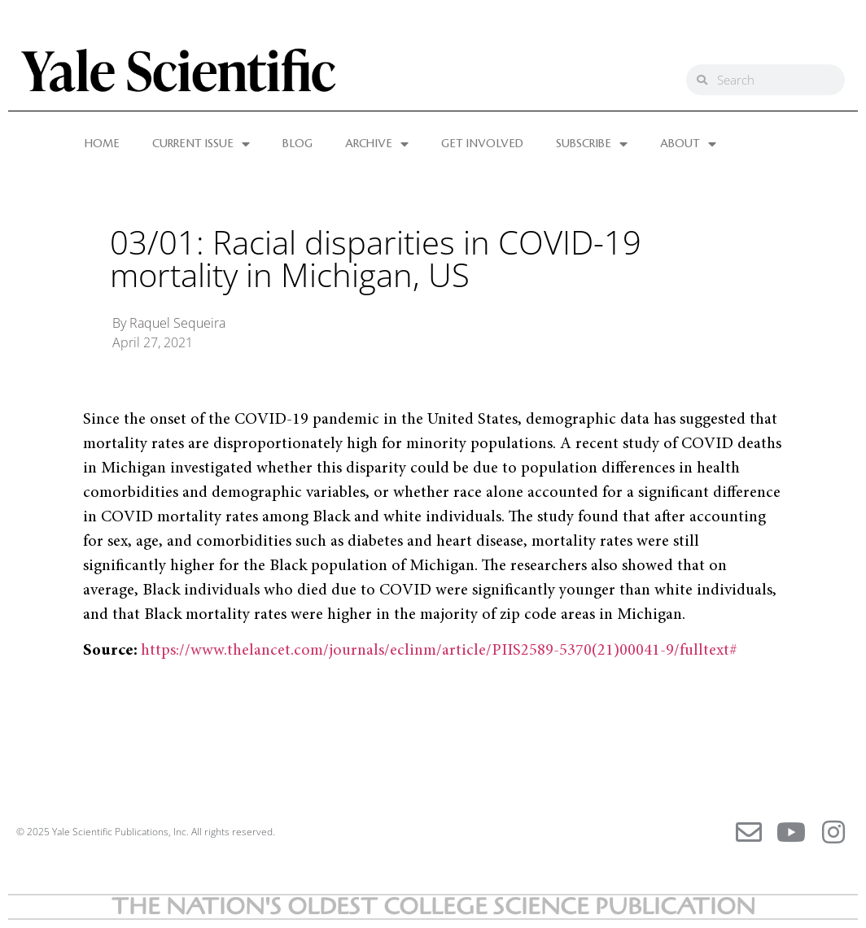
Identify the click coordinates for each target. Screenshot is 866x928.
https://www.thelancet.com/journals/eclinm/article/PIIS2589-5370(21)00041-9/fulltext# (439, 651)
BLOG (297, 143)
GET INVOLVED (482, 143)
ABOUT (688, 144)
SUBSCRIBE (592, 144)
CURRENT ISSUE (201, 144)
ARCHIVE (377, 144)
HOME (102, 143)
